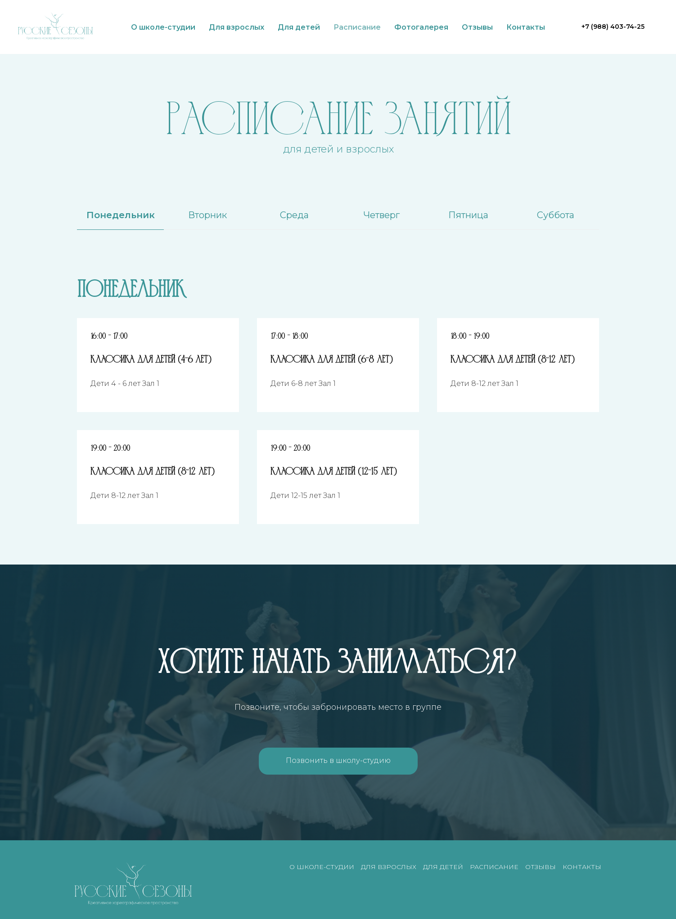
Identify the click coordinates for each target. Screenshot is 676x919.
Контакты (525, 27)
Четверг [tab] (382, 215)
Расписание (357, 27)
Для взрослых (236, 27)
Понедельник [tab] (120, 215)
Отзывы (477, 27)
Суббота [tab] (555, 215)
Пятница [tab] (468, 215)
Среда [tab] (294, 215)
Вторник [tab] (207, 215)
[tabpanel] (338, 287)
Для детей (299, 27)
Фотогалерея (421, 27)
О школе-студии (163, 27)
